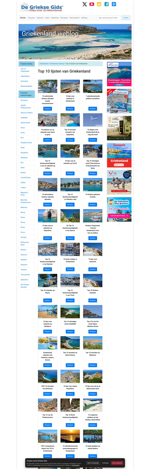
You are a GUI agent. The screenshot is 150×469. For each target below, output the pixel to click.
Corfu (23, 133)
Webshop (55, 18)
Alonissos (24, 100)
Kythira (23, 173)
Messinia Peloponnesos (26, 201)
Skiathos (24, 260)
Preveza (23, 237)
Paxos (23, 222)
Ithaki (23, 148)
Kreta (23, 168)
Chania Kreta (25, 123)
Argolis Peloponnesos (26, 106)
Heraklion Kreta (26, 143)
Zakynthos (24, 280)
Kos (22, 163)
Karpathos (24, 153)
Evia (22, 138)
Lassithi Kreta (26, 178)
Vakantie (40, 18)
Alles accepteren (117, 463)
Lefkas (23, 183)
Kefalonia (24, 158)
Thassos (24, 270)
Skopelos (24, 265)
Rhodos (23, 250)
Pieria (23, 227)
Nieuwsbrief (74, 18)
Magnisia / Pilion (24, 194)
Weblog (84, 18)
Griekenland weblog (57, 64)
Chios (23, 128)
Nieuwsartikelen (26, 86)
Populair (31, 18)
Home (23, 17)
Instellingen (105, 463)
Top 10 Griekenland (25, 70)
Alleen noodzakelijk (93, 463)
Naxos (23, 212)
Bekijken (48, 109)
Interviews (24, 81)
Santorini (24, 255)
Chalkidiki (24, 118)
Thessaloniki (25, 275)
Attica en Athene (27, 113)
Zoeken (126, 18)
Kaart (47, 18)
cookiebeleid (75, 465)
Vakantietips (25, 76)
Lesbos (23, 187)
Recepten (64, 18)
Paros (23, 217)
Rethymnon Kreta (25, 243)
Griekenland (44, 64)
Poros (23, 232)
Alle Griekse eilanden (25, 286)
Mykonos (24, 207)
